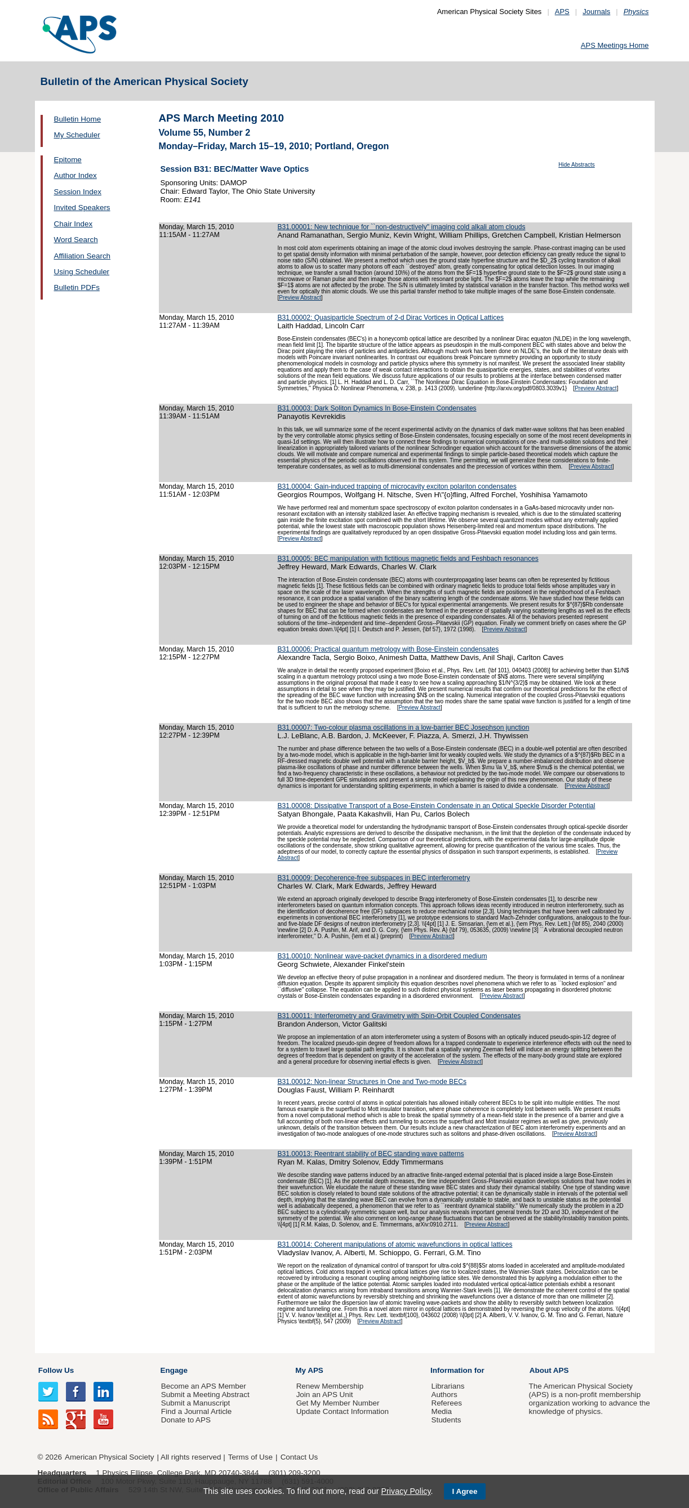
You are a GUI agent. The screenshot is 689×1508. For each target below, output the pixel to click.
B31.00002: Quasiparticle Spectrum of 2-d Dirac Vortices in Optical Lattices (391, 318)
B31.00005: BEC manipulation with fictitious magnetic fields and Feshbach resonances (408, 559)
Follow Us (56, 1370)
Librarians (447, 1386)
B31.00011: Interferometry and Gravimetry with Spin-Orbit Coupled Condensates (399, 1016)
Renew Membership (330, 1386)
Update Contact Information (342, 1411)
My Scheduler (77, 135)
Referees (446, 1403)
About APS (549, 1370)
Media (441, 1411)
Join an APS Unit (324, 1394)
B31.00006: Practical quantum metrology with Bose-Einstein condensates (388, 649)
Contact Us (299, 1457)
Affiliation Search (82, 256)
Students (446, 1420)
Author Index (75, 175)
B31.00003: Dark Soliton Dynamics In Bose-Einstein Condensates (377, 408)
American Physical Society (109, 1457)
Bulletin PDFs (77, 287)
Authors (444, 1394)
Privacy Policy (405, 1491)
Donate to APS (186, 1420)
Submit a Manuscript (195, 1403)
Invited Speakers (82, 207)
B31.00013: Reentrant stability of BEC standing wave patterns (371, 1154)
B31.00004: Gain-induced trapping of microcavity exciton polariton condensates (397, 486)
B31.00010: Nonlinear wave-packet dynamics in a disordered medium (382, 956)
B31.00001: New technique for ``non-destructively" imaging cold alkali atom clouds (402, 227)
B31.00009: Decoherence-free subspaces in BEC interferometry (374, 878)
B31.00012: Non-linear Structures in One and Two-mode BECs (372, 1082)
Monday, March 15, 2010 (196, 227)
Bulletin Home (77, 119)
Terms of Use (250, 1457)
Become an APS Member (203, 1386)
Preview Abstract (300, 298)
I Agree (465, 1491)
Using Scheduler (82, 271)
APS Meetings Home (615, 45)
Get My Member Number (338, 1403)
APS (562, 11)
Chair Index (73, 224)
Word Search (76, 239)
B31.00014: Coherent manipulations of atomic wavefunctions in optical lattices (395, 1244)
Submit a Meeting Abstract (205, 1394)
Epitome (68, 159)
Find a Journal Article (196, 1411)
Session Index (77, 192)
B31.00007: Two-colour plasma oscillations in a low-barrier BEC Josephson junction (404, 727)
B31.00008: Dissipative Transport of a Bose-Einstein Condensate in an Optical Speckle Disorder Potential (436, 806)
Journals (596, 11)
